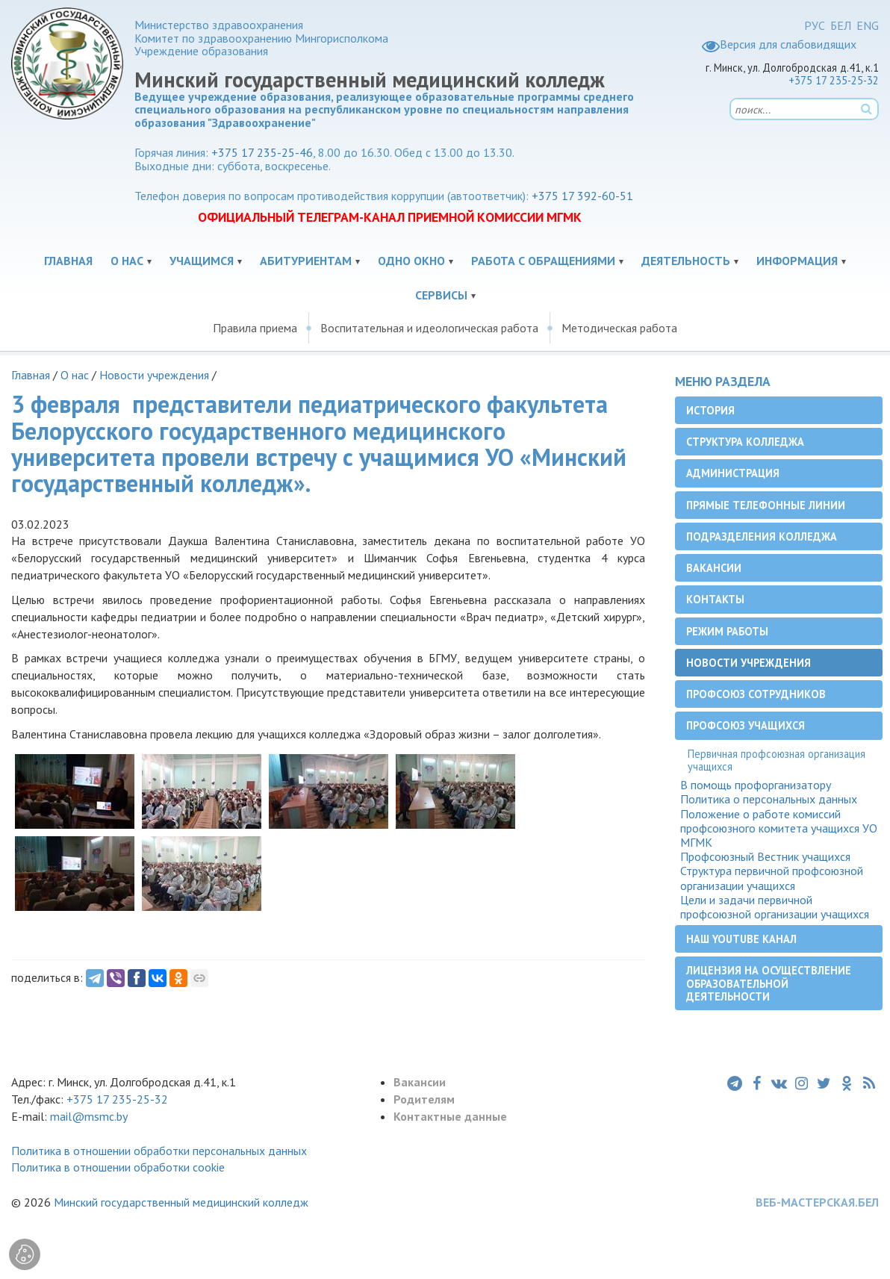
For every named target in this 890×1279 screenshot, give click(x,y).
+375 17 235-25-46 (262, 152)
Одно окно (411, 260)
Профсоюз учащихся (745, 725)
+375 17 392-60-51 (582, 195)
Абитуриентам (306, 260)
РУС (814, 25)
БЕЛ (840, 25)
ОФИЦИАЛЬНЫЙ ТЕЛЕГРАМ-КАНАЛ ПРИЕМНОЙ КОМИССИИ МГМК (390, 216)
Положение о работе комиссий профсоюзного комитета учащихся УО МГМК (778, 828)
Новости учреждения (154, 374)
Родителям (424, 1099)
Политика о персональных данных (768, 799)
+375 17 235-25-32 (833, 80)
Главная (68, 260)
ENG (867, 25)
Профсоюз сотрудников (756, 694)
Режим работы (727, 631)
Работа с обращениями (543, 260)
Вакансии (713, 568)
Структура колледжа (745, 442)
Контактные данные (450, 1116)
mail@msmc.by (89, 1116)
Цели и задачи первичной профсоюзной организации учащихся (774, 907)
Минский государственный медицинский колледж (181, 1202)
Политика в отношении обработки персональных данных (159, 1150)
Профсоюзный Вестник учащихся (765, 857)
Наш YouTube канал (741, 939)
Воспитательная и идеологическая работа (429, 327)
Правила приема (255, 327)
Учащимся (201, 260)
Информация (797, 260)
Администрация (732, 473)
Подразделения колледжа (761, 536)
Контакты (715, 599)
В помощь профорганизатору (755, 785)
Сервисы (441, 294)
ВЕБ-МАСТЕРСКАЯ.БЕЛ (817, 1202)
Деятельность (685, 260)
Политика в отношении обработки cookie (118, 1167)
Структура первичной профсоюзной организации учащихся (771, 878)
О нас (127, 260)
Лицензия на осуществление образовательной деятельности (768, 983)
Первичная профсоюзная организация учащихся (776, 760)
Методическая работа (619, 327)
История (710, 410)
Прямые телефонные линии (765, 505)
